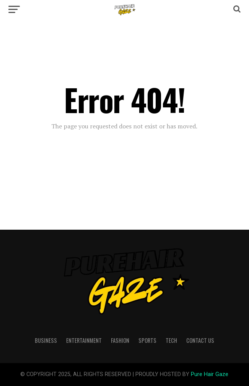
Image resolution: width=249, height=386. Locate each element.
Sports (147, 340)
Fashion (120, 340)
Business (46, 340)
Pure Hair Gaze (209, 374)
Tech (171, 340)
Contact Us (200, 340)
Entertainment (84, 340)
